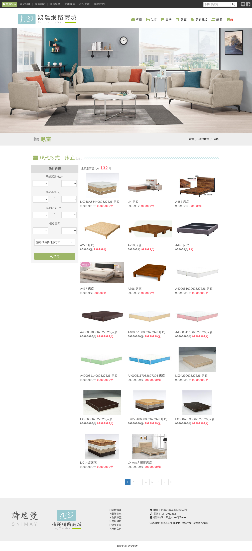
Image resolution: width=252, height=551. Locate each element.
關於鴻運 (25, 4)
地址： (169, 510)
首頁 (191, 139)
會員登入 (9, 4)
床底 (216, 139)
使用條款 (69, 4)
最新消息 (40, 4)
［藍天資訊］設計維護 (126, 545)
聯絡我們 (99, 4)
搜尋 (55, 256)
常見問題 (84, 4)
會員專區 (55, 4)
